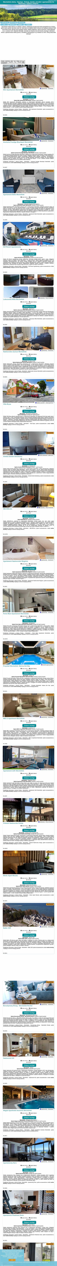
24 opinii (39, 735)
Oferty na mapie (13, 22)
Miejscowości (21, 22)
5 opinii (33, 1021)
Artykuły (28, 24)
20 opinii (37, 219)
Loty (4, 24)
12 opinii (37, 792)
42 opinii (37, 334)
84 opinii (33, 563)
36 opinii (39, 677)
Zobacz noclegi (29, 102)
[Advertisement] (28, 47)
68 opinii (34, 1161)
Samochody (12, 24)
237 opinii (33, 448)
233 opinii (36, 277)
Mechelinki (50, 66)
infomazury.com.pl (52, 0)
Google (3, 1251)
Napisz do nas (45, 1262)
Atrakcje (20, 24)
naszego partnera (26, 115)
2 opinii (37, 105)
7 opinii (36, 506)
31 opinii (37, 849)
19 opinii (38, 391)
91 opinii (39, 620)
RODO (15, 1257)
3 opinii (40, 162)
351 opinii (37, 906)
